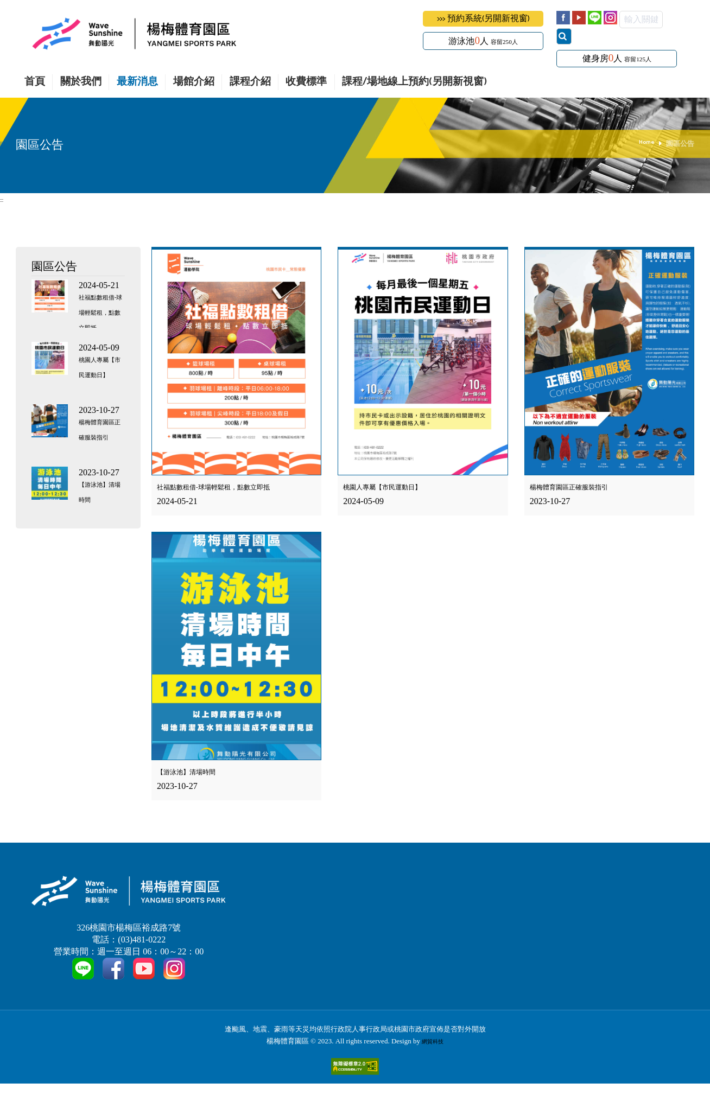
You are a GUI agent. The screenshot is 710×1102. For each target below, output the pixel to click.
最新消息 (137, 82)
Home (645, 143)
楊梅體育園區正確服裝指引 (582, 487)
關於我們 (81, 82)
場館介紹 (193, 82)
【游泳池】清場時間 (196, 773)
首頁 (34, 82)
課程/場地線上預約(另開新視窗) (414, 82)
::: (2, 199)
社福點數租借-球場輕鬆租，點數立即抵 (232, 487)
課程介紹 (250, 82)
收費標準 (306, 82)
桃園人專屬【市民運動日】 (98, 375)
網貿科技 (433, 1059)
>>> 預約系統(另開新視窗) (483, 18)
